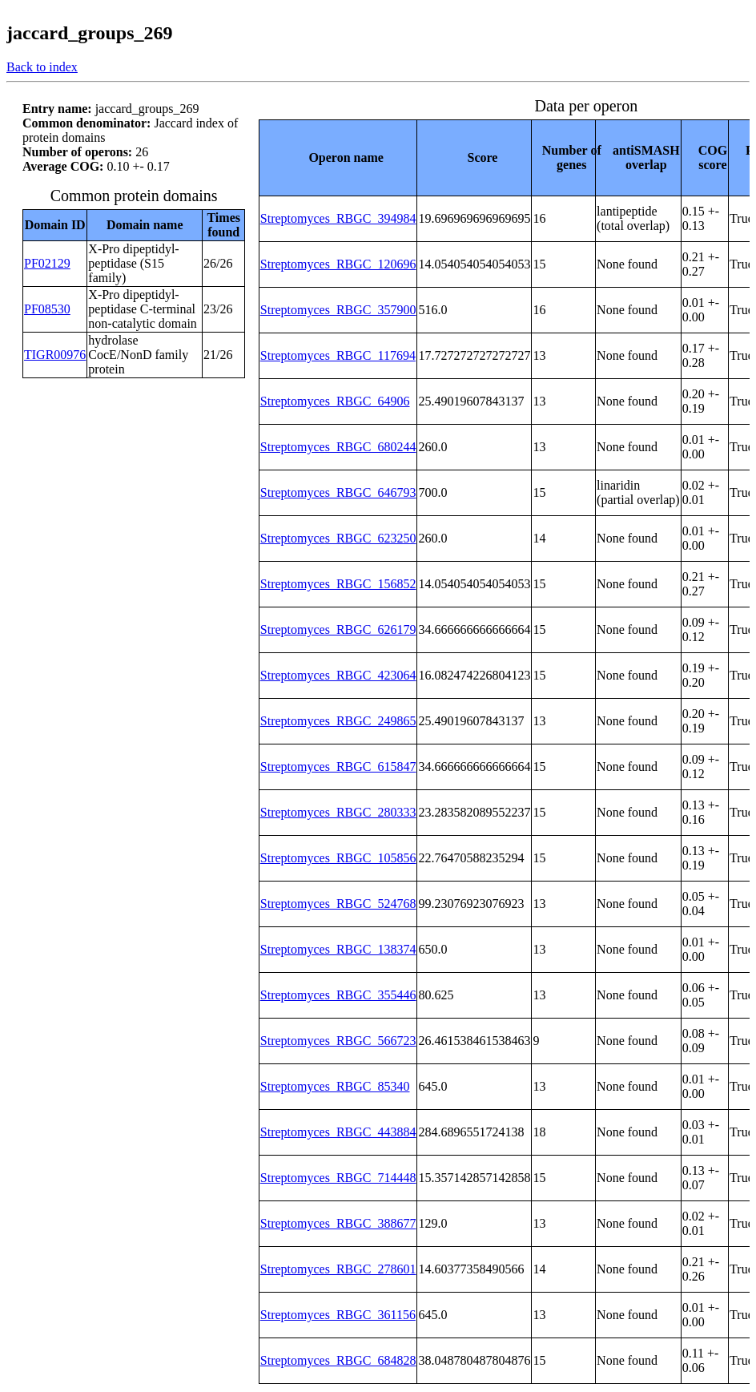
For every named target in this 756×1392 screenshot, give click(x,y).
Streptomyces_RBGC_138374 (338, 949)
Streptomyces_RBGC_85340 (335, 1086)
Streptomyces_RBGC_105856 (338, 858)
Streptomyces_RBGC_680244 (338, 447)
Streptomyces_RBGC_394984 (338, 218)
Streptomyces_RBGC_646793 (338, 492)
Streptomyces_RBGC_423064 (338, 675)
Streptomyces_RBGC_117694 (338, 355)
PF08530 (47, 309)
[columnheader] (338, 157)
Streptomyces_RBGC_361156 (338, 1314)
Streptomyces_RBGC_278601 (338, 1269)
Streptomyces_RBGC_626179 (338, 629)
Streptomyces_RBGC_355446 (338, 995)
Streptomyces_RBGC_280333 (338, 812)
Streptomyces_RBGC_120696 (338, 264)
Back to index (42, 67)
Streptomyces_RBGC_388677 (338, 1223)
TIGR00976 (55, 354)
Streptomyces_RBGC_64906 (335, 401)
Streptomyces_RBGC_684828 (338, 1360)
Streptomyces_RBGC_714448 (338, 1177)
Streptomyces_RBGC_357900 (338, 310)
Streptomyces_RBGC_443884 (338, 1132)
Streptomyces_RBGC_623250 (338, 538)
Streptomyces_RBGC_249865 (338, 721)
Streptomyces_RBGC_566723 (338, 1040)
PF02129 (47, 263)
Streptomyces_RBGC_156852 (338, 584)
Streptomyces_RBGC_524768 (338, 903)
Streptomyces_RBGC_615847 (338, 766)
